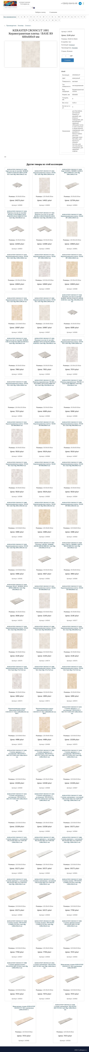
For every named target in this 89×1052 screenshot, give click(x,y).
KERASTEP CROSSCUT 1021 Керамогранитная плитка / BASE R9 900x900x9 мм (17, 423)
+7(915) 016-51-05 (69, 3)
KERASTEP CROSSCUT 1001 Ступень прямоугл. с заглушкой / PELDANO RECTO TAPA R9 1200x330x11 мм (44, 840)
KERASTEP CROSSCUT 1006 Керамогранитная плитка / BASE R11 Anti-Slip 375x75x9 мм (44, 668)
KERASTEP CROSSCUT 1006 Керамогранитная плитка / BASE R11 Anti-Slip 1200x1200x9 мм (17, 383)
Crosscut (28, 25)
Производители (11, 25)
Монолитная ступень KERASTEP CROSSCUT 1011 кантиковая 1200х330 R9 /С (24, 1008)
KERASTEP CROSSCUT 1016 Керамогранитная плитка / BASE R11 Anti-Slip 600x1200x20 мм (17, 299)
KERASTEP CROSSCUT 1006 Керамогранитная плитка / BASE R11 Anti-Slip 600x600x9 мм (44, 628)
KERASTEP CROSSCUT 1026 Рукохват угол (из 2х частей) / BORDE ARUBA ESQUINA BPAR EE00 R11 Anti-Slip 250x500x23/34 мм (72, 298)
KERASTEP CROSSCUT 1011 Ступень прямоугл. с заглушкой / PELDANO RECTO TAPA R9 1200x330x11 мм (17, 840)
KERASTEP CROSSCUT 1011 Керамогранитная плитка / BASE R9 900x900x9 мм (44, 423)
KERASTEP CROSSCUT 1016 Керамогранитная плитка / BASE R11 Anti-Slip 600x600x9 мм (72, 628)
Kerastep (20, 25)
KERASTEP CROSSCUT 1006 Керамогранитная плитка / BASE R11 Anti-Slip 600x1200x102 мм (17, 504)
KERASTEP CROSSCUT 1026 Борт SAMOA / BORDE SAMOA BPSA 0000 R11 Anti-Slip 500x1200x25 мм (72, 172)
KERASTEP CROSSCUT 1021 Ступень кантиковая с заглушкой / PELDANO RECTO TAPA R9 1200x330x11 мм (44, 881)
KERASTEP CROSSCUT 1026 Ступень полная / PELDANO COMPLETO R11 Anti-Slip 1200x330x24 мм (17, 923)
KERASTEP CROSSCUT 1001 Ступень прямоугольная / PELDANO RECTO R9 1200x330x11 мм (72, 923)
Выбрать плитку (40, 12)
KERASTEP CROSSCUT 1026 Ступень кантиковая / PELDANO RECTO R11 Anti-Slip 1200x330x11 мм (65, 1007)
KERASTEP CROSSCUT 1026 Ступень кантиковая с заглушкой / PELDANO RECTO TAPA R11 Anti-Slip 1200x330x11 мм (72, 798)
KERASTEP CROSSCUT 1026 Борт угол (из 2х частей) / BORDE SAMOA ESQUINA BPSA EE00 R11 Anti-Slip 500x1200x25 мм (17, 172)
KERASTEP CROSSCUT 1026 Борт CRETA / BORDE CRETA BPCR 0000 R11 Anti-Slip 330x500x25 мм (72, 545)
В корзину (68, 60)
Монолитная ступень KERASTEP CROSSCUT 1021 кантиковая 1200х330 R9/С (72, 966)
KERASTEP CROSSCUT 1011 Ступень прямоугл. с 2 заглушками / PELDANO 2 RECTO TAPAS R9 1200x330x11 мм (72, 710)
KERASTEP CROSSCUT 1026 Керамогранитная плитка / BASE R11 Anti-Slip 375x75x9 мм (17, 668)
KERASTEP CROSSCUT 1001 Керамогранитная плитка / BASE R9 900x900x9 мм (44, 464)
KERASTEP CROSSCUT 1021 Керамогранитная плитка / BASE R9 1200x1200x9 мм (44, 256)
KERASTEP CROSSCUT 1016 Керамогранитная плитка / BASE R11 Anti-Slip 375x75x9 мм (72, 668)
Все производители (10, 17)
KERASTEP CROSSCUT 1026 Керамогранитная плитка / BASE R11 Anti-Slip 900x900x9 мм (17, 464)
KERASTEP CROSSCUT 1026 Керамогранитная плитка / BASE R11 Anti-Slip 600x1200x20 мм (44, 172)
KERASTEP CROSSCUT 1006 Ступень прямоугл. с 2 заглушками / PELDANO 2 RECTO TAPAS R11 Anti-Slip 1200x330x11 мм (44, 754)
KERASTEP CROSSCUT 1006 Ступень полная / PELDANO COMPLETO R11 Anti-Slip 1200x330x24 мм (44, 923)
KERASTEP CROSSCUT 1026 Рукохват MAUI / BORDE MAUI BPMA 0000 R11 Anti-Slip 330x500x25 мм (17, 587)
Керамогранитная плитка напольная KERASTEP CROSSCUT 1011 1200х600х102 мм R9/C (44, 711)
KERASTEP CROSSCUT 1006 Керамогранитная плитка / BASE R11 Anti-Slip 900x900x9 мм (72, 464)
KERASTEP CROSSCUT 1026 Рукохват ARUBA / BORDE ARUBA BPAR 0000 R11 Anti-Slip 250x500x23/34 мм (44, 545)
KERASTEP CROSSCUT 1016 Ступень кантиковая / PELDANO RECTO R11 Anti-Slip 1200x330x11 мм (44, 965)
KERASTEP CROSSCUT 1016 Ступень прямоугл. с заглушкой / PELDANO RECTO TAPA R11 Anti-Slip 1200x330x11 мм (17, 881)
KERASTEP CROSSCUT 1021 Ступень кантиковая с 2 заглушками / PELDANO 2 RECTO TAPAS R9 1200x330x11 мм (17, 797)
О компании (53, 12)
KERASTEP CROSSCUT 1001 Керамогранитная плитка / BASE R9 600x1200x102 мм (72, 504)
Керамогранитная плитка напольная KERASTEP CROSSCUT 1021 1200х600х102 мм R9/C (16, 711)
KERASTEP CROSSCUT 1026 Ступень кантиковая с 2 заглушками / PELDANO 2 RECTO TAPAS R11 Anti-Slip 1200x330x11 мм (44, 797)
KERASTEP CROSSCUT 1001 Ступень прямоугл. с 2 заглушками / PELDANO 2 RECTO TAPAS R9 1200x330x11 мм (17, 754)
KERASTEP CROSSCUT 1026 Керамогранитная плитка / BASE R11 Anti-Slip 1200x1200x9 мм (72, 341)
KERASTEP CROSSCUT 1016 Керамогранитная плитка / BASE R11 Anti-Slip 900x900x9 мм (72, 423)
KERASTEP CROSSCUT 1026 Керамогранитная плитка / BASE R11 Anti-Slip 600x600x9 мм (17, 628)
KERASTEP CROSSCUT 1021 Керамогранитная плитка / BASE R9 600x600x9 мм (44, 587)
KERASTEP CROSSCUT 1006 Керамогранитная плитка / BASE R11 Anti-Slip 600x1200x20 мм (44, 299)
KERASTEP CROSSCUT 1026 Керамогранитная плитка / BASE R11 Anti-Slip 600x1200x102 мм (17, 546)
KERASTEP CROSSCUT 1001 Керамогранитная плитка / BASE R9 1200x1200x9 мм (72, 216)
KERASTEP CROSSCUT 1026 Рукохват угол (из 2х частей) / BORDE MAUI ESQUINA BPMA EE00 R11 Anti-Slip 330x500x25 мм (44, 341)
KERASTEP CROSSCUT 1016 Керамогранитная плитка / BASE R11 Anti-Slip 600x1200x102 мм (44, 504)
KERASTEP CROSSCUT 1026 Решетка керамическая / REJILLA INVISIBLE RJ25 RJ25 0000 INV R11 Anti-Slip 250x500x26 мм (44, 382)
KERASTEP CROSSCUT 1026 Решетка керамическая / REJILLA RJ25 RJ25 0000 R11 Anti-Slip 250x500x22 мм (72, 382)
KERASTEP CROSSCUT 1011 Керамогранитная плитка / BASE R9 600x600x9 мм (72, 587)
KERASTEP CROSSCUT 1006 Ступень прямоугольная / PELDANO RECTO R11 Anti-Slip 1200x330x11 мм (17, 965)
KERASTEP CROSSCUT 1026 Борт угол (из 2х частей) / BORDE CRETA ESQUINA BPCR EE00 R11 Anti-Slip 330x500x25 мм (17, 341)
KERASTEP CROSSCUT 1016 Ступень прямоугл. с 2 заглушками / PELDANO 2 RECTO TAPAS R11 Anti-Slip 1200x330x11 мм (72, 754)
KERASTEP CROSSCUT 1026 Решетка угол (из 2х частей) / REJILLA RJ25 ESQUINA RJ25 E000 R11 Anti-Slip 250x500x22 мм (44, 215)
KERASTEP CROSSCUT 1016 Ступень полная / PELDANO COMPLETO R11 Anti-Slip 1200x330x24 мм (72, 881)
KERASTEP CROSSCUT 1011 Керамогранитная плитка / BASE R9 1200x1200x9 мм (72, 256)
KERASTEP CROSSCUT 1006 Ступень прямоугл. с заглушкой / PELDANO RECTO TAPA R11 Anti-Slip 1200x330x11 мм (72, 840)
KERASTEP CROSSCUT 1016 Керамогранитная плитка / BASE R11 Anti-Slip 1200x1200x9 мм (17, 256)
